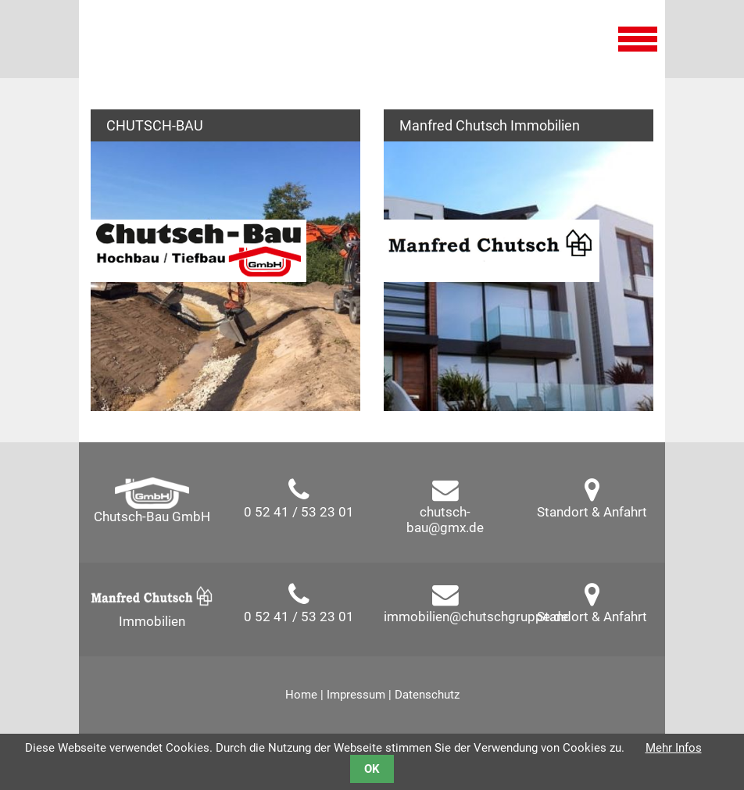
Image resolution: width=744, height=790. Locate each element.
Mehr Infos (674, 748)
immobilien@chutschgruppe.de (476, 616)
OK (372, 769)
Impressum (356, 695)
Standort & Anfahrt (592, 512)
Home (301, 695)
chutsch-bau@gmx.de (445, 519)
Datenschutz (427, 695)
